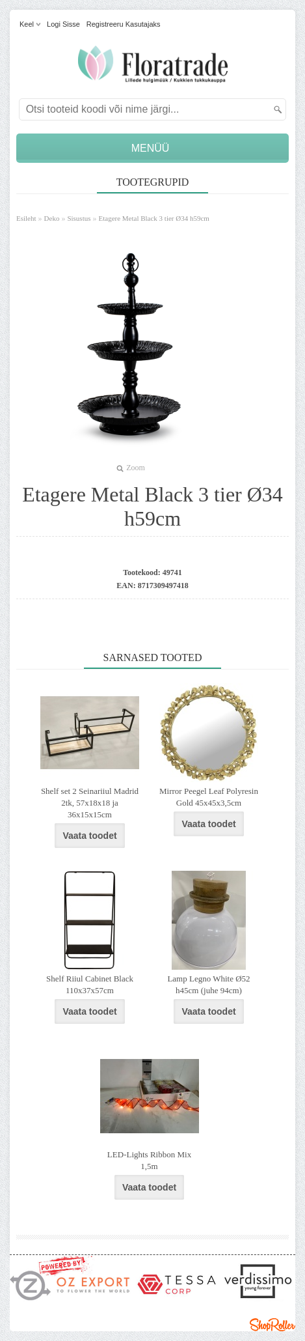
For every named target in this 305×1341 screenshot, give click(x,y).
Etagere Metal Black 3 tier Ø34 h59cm (153, 218)
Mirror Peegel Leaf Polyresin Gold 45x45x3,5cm (208, 797)
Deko (52, 218)
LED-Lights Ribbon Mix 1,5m (149, 1160)
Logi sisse (63, 24)
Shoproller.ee (272, 1324)
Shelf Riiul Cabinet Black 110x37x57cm (89, 984)
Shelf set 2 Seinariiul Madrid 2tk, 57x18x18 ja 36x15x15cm (90, 802)
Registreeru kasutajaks (123, 24)
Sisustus (78, 218)
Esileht (26, 218)
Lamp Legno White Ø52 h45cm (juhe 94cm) (208, 984)
